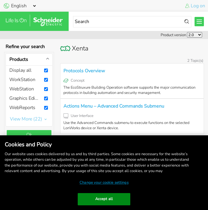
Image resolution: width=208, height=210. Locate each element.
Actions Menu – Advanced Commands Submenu (113, 106)
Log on (198, 6)
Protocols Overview (84, 71)
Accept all (104, 199)
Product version (173, 35)
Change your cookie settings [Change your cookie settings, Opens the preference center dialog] (104, 182)
